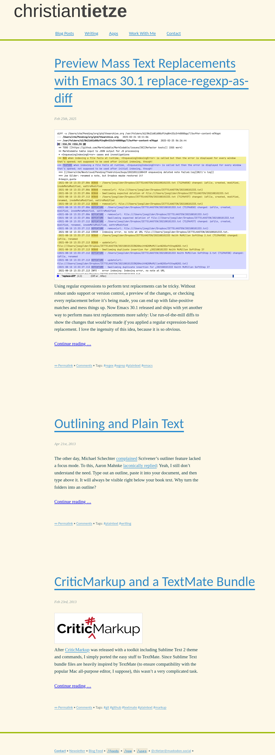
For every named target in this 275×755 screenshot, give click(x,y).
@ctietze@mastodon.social (171, 751)
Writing (91, 33)
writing (126, 523)
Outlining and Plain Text (119, 423)
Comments (84, 365)
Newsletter (77, 751)
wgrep (120, 365)
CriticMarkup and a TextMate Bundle (154, 581)
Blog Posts (64, 33)
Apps (113, 33)
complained (126, 458)
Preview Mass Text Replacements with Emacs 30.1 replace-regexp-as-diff (151, 81)
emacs (148, 365)
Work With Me (142, 33)
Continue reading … (72, 343)
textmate (130, 707)
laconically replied (140, 465)
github (116, 707)
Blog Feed (96, 751)
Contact (174, 33)
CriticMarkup (77, 649)
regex (109, 365)
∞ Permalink (63, 365)
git (107, 707)
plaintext (134, 365)
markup (160, 707)
